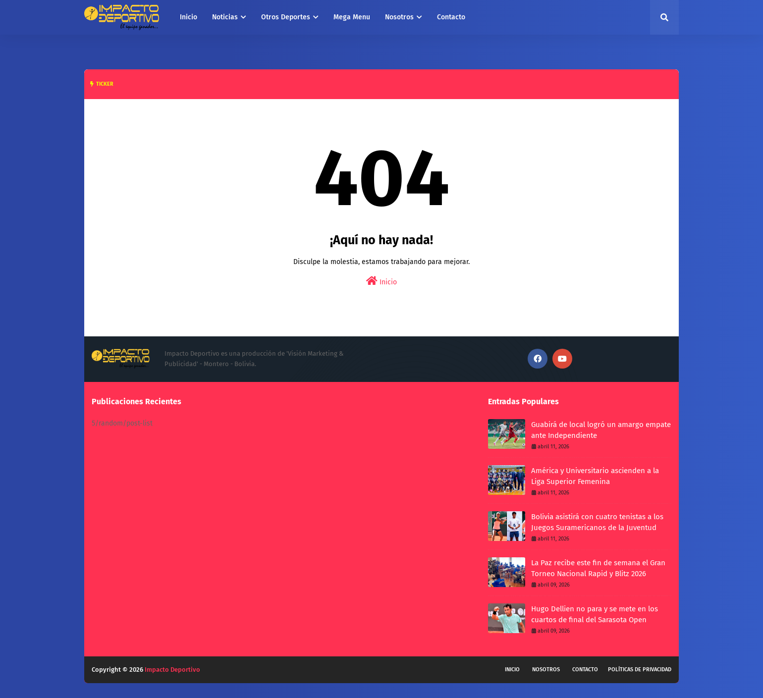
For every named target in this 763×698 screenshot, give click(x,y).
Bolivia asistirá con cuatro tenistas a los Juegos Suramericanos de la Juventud (597, 522)
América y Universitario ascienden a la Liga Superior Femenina (595, 476)
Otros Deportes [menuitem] (285, 17)
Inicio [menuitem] (188, 17)
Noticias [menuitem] (225, 17)
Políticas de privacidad (639, 669)
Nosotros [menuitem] (399, 17)
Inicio (381, 281)
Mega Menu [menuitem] (351, 17)
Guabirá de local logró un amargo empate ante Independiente (601, 430)
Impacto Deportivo (172, 669)
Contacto (585, 669)
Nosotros (546, 669)
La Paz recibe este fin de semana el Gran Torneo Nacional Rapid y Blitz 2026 (598, 568)
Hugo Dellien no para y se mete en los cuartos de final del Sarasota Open (594, 614)
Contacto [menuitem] (451, 17)
